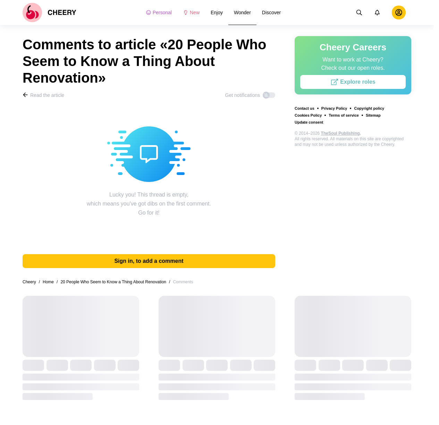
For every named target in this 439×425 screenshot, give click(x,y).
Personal (159, 12)
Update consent (309, 122)
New (191, 12)
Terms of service (344, 115)
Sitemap (373, 115)
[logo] (49, 12)
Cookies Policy (308, 115)
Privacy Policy (334, 108)
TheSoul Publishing (340, 133)
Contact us (304, 108)
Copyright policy (369, 108)
